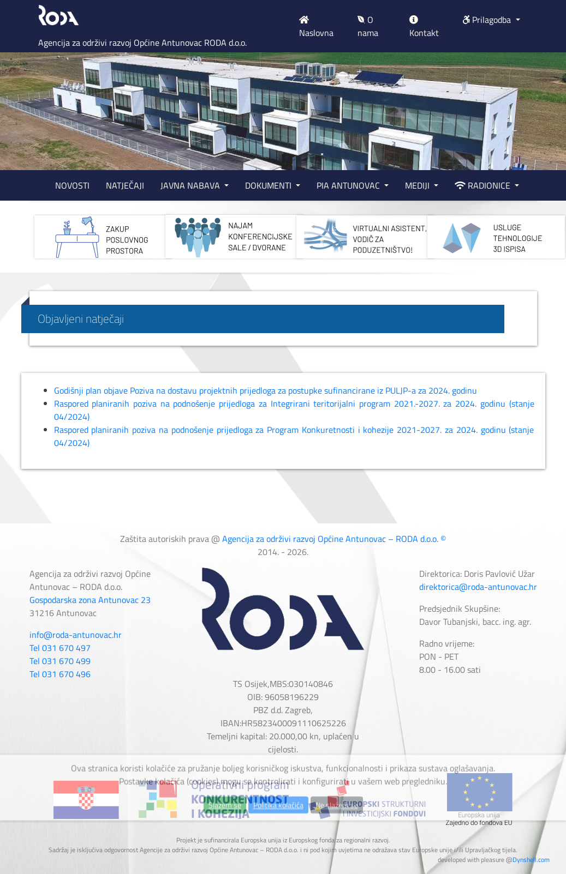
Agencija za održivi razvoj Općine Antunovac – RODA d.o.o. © (334, 538)
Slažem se (224, 825)
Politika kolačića (278, 825)
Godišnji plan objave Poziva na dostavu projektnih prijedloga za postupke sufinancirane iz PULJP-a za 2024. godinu (265, 390)
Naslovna (316, 27)
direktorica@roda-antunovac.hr (478, 586)
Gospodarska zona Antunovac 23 (90, 599)
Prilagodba (487, 19)
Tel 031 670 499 (60, 660)
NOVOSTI (72, 185)
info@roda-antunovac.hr (75, 634)
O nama (368, 26)
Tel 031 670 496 (60, 673)
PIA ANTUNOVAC (349, 185)
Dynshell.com (531, 859)
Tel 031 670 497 (60, 647)
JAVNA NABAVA (191, 185)
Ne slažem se (336, 825)
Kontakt (424, 27)
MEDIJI (418, 185)
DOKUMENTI (269, 185)
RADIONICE (484, 185)
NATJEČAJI (125, 185)
